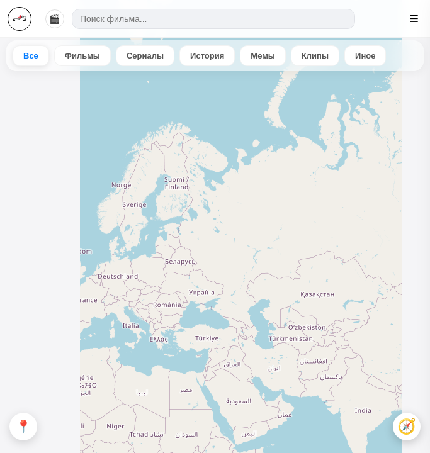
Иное (365, 55)
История (207, 55)
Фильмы (82, 55)
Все (30, 55)
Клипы (315, 55)
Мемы (263, 55)
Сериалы (145, 55)
